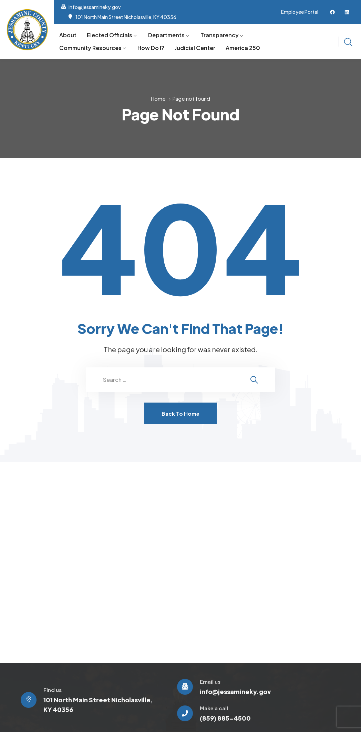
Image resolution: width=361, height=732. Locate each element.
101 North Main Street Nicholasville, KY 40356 (125, 17)
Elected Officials (109, 35)
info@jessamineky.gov (95, 7)
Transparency (219, 35)
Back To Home (180, 413)
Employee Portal (299, 12)
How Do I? (150, 47)
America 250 (243, 47)
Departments (166, 35)
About (67, 35)
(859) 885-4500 (225, 718)
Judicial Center (195, 47)
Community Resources (90, 47)
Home (158, 98)
